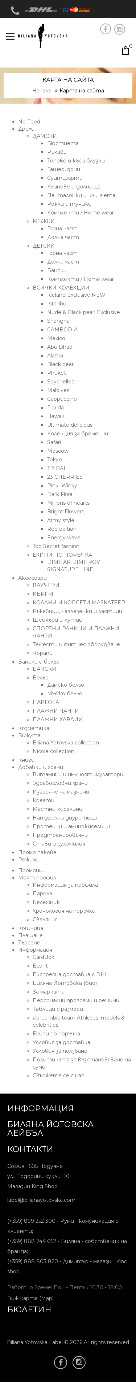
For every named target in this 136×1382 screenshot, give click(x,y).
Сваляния (45, 919)
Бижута (29, 735)
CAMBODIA (62, 329)
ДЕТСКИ (44, 246)
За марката (49, 991)
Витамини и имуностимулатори (78, 774)
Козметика (33, 728)
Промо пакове (37, 852)
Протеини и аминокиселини (71, 826)
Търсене (29, 942)
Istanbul (57, 303)
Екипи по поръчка (56, 1033)
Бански (57, 270)
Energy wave (64, 537)
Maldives (58, 390)
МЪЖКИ (44, 221)
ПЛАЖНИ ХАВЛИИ (58, 719)
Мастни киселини (57, 809)
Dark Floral (60, 494)
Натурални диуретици (65, 817)
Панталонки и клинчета (81, 195)
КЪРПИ (43, 594)
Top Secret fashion (56, 546)
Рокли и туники (69, 204)
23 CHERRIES (65, 477)
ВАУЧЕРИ (46, 585)
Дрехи (26, 129)
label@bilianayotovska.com (41, 1200)
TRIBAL (57, 468)
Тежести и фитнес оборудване (76, 644)
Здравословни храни (60, 783)
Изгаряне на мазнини (61, 791)
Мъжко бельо (64, 693)
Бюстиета (63, 143)
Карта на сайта (81, 90)
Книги (26, 760)
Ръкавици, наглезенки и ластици (77, 611)
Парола (42, 893)
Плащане (30, 935)
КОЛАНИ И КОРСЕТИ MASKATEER (79, 602)
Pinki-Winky (62, 485)
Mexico (56, 338)
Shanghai (59, 321)
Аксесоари (32, 578)
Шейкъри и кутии (57, 620)
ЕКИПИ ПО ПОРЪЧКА (62, 555)
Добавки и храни (40, 767)
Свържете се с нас (58, 1075)
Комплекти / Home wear (80, 212)
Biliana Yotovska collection (66, 742)
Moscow (58, 451)
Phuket (56, 373)
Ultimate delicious (69, 425)
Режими (29, 859)
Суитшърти (65, 178)
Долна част (63, 237)
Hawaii (55, 416)
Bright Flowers (65, 511)
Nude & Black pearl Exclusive (83, 312)
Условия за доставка (61, 1042)
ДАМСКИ (45, 136)
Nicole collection (53, 751)
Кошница (30, 928)
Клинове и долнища (73, 186)
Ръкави (57, 152)
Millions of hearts (68, 503)
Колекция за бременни (77, 433)
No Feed (29, 121)
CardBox (43, 957)
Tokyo (54, 459)
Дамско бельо (65, 685)
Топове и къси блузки (76, 160)
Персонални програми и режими (76, 1000)
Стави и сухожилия (59, 843)
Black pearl (61, 364)
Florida (55, 407)
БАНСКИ (44, 669)
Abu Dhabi (60, 347)
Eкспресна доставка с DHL (70, 974)
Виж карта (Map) (30, 1298)
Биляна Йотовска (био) (65, 983)
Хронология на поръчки (64, 911)
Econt (40, 965)
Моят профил (37, 877)
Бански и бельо (38, 662)
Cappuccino (62, 399)
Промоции (32, 870)
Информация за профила (65, 885)
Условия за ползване (60, 1051)
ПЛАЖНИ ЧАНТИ (56, 711)
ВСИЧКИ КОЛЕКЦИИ (61, 287)
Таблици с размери (58, 1009)
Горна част (62, 228)
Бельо (41, 677)
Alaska (55, 355)
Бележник (46, 902)
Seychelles (60, 381)
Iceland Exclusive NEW (76, 295)
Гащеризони (63, 169)
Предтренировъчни (60, 835)
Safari (54, 442)
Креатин (45, 800)
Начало (41, 90)
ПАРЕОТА (46, 702)
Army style (60, 520)
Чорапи (43, 653)
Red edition (62, 529)
